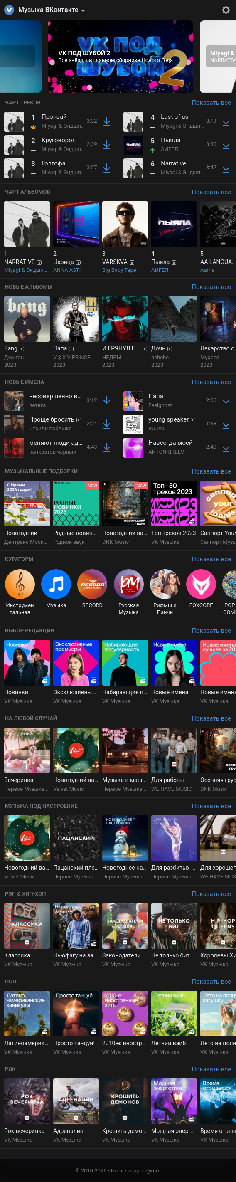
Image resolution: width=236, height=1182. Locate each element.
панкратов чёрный (52, 452)
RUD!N (156, 428)
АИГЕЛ (169, 149)
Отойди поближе (50, 428)
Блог (117, 1170)
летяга (37, 405)
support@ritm (144, 1170)
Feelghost (160, 405)
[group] (120, 56)
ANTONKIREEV (166, 452)
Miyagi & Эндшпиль (66, 126)
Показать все (211, 102)
